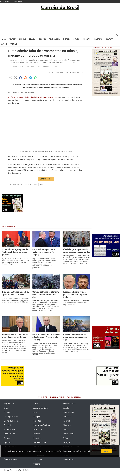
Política (12, 39)
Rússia (42, 184)
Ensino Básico (9, 429)
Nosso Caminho (57, 397)
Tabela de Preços (74, 397)
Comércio (67, 416)
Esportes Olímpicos (41, 425)
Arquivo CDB (9, 403)
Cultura (109, 39)
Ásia (35, 412)
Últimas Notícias (18, 66)
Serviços (66, 442)
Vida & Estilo (68, 459)
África (35, 403)
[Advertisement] (60, 23)
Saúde (4, 44)
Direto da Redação (11, 421)
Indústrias (37, 438)
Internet (66, 421)
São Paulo (37, 459)
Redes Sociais (68, 434)
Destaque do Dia (33, 66)
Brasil (32, 39)
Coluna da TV (68, 412)
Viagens (36, 464)
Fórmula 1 (37, 429)
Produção (28, 184)
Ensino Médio (9, 434)
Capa (3, 39)
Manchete (67, 425)
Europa (54, 66)
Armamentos (17, 184)
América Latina (69, 403)
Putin (35, 184)
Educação (98, 39)
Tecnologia (54, 39)
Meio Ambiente (39, 442)
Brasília (66, 408)
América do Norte (40, 408)
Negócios (42, 39)
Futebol (36, 434)
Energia (66, 39)
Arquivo (13, 44)
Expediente (42, 397)
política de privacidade (84, 451)
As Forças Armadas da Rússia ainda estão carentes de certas (33, 97)
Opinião (22, 39)
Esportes (86, 39)
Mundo (76, 39)
